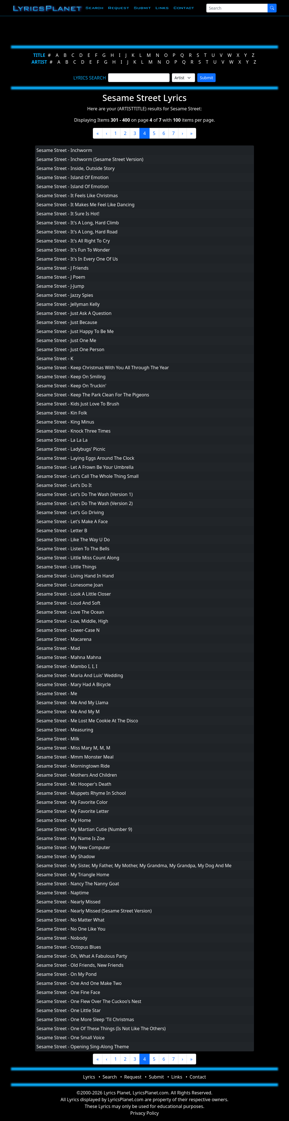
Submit (142, 7)
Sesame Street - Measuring (64, 730)
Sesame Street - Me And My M (68, 711)
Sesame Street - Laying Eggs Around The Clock (85, 458)
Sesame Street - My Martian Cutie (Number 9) (84, 829)
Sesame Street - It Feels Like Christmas (77, 195)
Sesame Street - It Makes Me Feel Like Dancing (85, 204)
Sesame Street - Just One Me (66, 340)
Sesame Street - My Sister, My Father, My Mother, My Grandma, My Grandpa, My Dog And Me (133, 865)
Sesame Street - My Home (63, 820)
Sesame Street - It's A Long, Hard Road (76, 232)
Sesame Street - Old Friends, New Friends (79, 965)
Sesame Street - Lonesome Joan (69, 585)
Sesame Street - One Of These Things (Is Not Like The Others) (101, 1028)
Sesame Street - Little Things (66, 567)
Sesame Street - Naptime (62, 893)
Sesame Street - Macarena (63, 639)
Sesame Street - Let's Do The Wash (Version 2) (84, 503)
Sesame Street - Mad (58, 648)
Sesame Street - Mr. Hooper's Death (73, 784)
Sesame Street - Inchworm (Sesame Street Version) (89, 159)
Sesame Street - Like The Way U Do (73, 539)
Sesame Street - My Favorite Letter (72, 811)
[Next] (182, 133)
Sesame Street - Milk (57, 739)
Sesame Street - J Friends (62, 268)
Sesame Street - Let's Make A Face (72, 521)
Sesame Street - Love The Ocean (70, 612)
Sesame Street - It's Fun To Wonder (73, 250)
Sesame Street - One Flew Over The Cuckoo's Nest (88, 1001)
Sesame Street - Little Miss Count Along (77, 558)
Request (118, 7)
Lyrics (89, 1077)
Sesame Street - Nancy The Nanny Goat (77, 884)
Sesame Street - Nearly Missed (68, 902)
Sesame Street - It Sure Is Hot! (67, 214)
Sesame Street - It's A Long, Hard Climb (77, 223)
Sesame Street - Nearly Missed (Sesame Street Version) (94, 911)
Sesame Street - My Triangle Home (72, 874)
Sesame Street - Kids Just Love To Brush (77, 404)
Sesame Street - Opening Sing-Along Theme (82, 1046)
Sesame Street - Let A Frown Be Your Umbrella (84, 467)
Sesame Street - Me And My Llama (72, 702)
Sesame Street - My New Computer (73, 847)
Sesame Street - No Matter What (70, 920)
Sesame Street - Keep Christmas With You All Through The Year (102, 367)
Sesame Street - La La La (61, 440)
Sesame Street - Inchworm (64, 150)
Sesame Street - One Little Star (68, 1010)
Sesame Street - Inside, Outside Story (75, 168)
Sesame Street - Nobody (61, 938)
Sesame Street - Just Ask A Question (73, 313)
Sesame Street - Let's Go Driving (70, 512)
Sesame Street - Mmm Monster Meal (74, 757)
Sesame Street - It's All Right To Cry (73, 241)
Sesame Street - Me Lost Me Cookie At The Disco (87, 721)
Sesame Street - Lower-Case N (68, 630)
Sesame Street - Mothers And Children (76, 775)
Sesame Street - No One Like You (70, 929)
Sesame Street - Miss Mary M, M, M (73, 748)
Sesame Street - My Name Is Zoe (70, 838)
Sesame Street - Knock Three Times (73, 431)
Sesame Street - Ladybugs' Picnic (70, 449)
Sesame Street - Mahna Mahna (68, 657)
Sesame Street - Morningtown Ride (73, 766)
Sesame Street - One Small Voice (70, 1037)
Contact (183, 7)
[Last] (191, 133)
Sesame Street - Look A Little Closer (73, 594)
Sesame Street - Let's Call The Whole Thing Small (87, 476)
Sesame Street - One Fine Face (68, 992)
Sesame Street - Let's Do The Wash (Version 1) (84, 494)
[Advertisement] (144, 29)
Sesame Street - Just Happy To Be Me (75, 331)
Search (94, 7)
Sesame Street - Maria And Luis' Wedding (79, 675)
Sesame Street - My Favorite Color (72, 802)
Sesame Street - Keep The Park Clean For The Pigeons (92, 395)
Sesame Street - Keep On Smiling (71, 376)
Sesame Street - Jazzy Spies (64, 295)
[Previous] (106, 133)
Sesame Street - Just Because (66, 322)
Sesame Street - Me (56, 693)
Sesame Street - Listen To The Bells (73, 549)
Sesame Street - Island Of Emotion (72, 177)
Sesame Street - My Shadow (65, 856)
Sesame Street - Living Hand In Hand (75, 576)
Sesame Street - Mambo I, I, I (66, 666)
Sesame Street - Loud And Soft (68, 603)
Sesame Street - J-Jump (60, 286)
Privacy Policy (144, 1113)
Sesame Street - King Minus (65, 422)
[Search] (237, 8)
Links (162, 7)
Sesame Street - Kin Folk (61, 413)
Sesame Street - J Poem (60, 277)
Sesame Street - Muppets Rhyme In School (81, 793)
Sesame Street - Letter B (61, 530)
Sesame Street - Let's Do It (64, 485)
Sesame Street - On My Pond (66, 974)
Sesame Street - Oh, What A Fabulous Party (81, 956)
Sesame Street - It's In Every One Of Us (77, 259)
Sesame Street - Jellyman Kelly (68, 304)
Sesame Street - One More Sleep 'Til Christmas (85, 1019)
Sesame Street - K (54, 358)
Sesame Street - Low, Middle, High (72, 621)
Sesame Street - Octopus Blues (68, 947)
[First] (97, 133)
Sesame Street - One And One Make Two (79, 983)
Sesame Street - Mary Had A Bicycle (73, 684)
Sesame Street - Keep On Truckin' (71, 386)
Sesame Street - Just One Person (70, 349)
